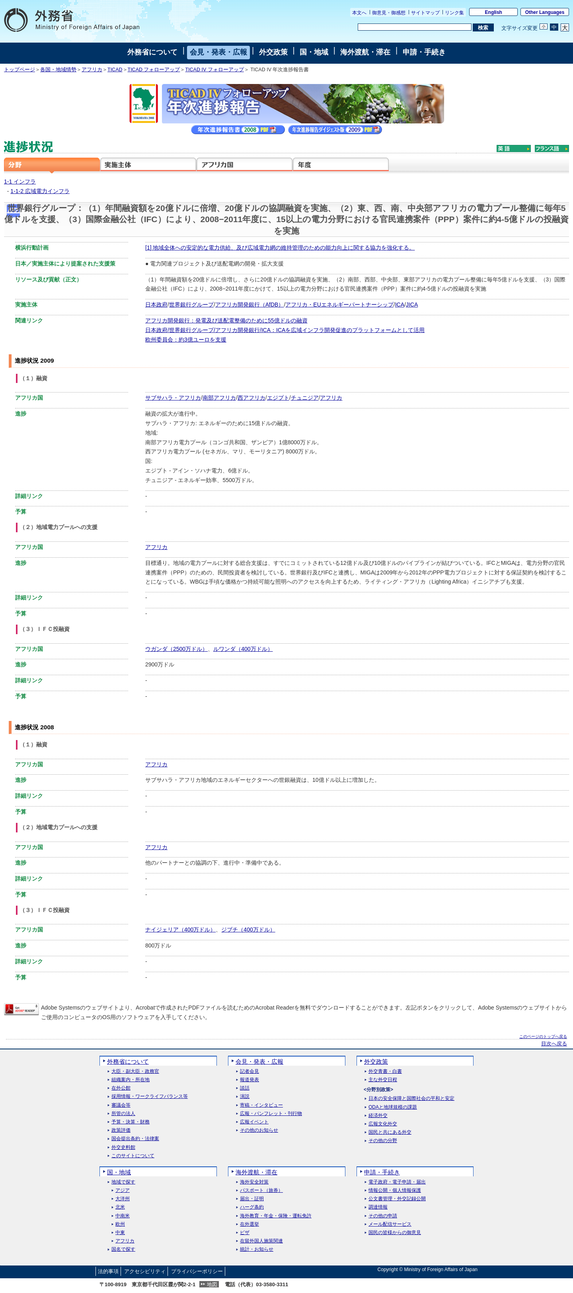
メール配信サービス (389, 1224)
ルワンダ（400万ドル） (243, 649)
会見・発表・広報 (218, 52)
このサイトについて (132, 1155)
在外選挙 (249, 1224)
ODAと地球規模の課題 (392, 1107)
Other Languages (545, 12)
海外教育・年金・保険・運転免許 (276, 1216)
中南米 (122, 1216)
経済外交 (378, 1115)
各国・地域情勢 (58, 69)
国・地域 (314, 52)
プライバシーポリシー (197, 1271)
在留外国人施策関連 (261, 1241)
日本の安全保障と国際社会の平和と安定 (411, 1098)
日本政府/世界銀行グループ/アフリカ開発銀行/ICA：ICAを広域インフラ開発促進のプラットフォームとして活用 (285, 330)
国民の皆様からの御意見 (394, 1232)
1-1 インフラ (20, 181)
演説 (244, 1096)
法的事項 (108, 1271)
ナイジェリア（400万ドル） (180, 929)
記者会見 (249, 1071)
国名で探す (123, 1249)
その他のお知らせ (259, 1130)
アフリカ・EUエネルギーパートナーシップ (339, 304)
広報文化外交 (382, 1124)
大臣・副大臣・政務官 (135, 1071)
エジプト (278, 398)
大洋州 (122, 1198)
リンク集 (454, 13)
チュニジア (305, 398)
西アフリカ (251, 398)
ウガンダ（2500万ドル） (176, 649)
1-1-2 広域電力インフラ (40, 191)
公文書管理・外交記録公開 (397, 1198)
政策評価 (121, 1130)
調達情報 (378, 1207)
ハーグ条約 (252, 1207)
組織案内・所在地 (130, 1079)
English (493, 12)
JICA (412, 304)
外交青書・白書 (385, 1071)
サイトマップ (425, 13)
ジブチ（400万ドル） (248, 929)
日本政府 (156, 304)
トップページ (19, 69)
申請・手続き (424, 52)
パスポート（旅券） (261, 1190)
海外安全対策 (254, 1182)
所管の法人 (123, 1113)
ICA (399, 304)
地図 (212, 1284)
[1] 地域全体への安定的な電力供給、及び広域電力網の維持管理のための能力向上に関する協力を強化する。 (280, 247)
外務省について (152, 52)
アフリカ (92, 69)
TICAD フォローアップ (154, 69)
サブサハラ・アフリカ (173, 398)
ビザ (244, 1232)
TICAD (115, 69)
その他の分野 (382, 1140)
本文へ (359, 13)
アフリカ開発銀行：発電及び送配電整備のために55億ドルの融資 (226, 320)
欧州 (120, 1224)
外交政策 (273, 52)
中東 (120, 1232)
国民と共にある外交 (389, 1132)
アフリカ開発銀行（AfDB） (249, 304)
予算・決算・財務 (130, 1122)
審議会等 (121, 1105)
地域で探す (123, 1182)
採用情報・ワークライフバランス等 (149, 1096)
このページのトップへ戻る (543, 1036)
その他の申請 (382, 1216)
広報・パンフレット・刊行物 (271, 1113)
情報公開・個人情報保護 (394, 1190)
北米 (120, 1207)
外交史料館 (123, 1147)
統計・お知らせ (256, 1249)
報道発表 (249, 1079)
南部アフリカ (219, 398)
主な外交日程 (382, 1079)
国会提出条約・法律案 (135, 1138)
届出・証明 (252, 1198)
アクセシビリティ (145, 1271)
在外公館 (121, 1088)
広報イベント (254, 1122)
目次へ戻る (554, 1044)
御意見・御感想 (388, 13)
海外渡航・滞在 (365, 52)
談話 (244, 1088)
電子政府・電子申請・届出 (397, 1182)
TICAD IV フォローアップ (214, 69)
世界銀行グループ (191, 304)
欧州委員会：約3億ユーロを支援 (185, 339)
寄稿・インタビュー (261, 1105)
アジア (122, 1190)
